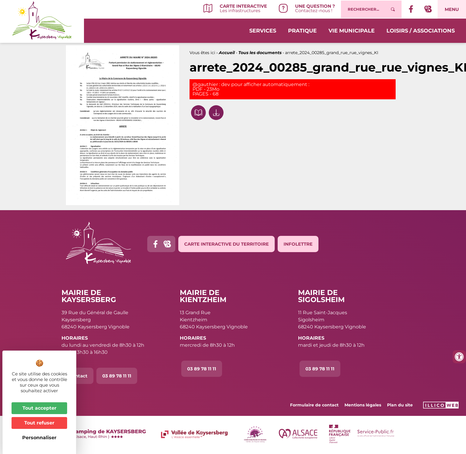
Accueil (227, 52)
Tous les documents (259, 52)
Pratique (302, 30)
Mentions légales (362, 405)
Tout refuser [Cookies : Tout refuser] (39, 423)
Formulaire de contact (314, 405)
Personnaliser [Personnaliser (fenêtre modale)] (39, 437)
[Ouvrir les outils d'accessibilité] (459, 356)
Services (262, 30)
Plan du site (400, 405)
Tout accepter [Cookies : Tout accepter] (39, 408)
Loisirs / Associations (420, 30)
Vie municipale (352, 30)
